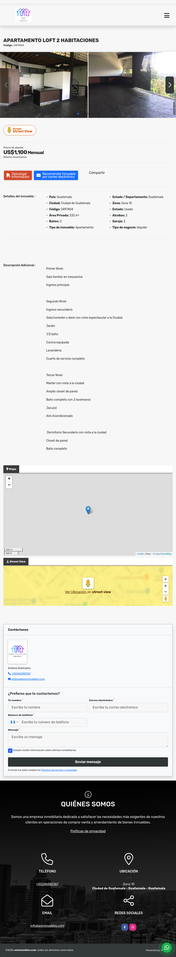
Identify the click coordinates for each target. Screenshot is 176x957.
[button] (78, 114)
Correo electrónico (101, 700)
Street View (20, 130)
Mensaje (14, 729)
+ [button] (9, 479)
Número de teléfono (21, 715)
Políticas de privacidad (88, 831)
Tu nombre (15, 700)
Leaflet (140, 554)
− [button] (9, 485)
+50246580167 (21, 673)
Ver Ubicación (76, 592)
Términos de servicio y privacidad (59, 770)
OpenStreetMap (163, 554)
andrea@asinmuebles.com (28, 679)
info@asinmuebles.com (47, 926)
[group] (44, 85)
